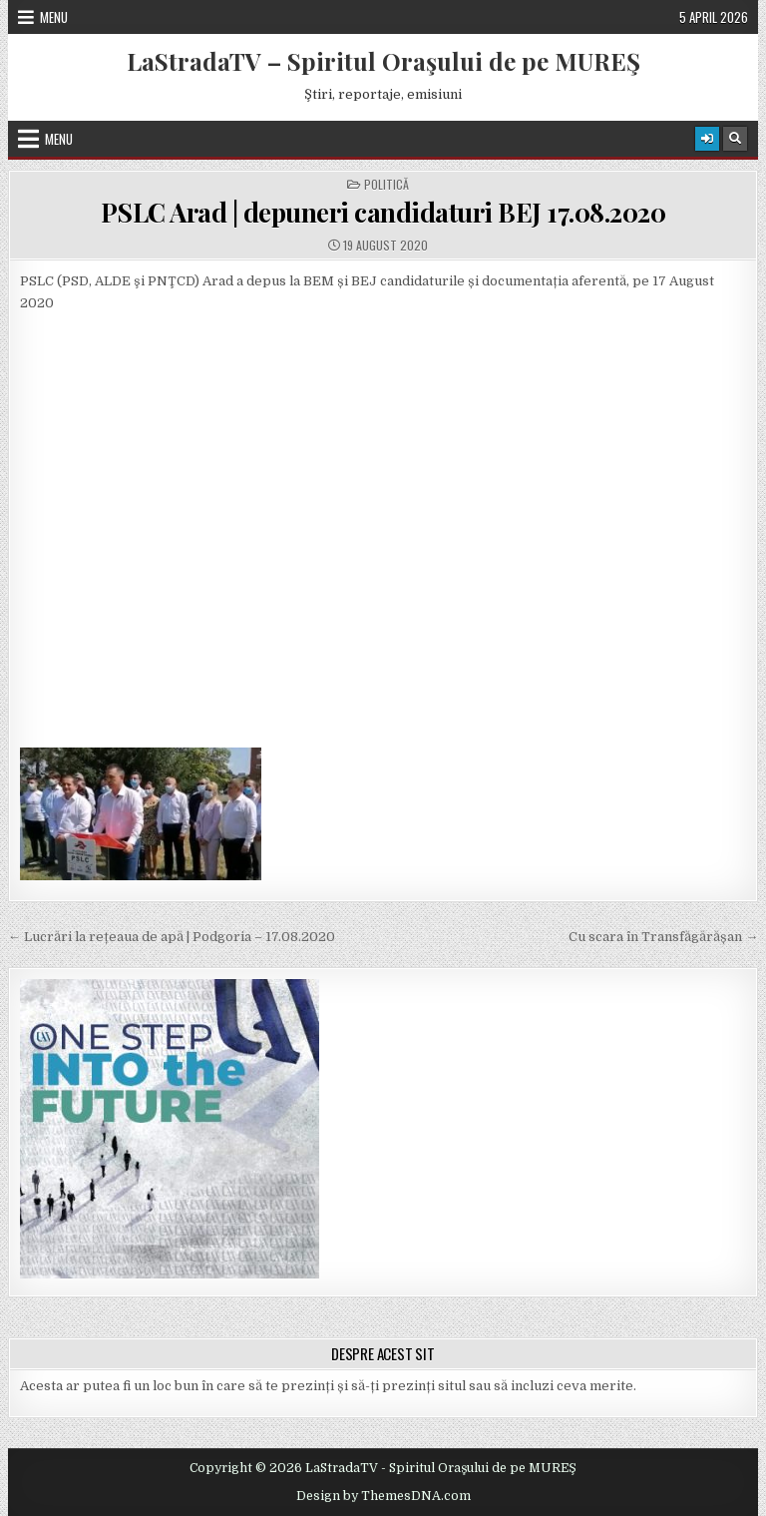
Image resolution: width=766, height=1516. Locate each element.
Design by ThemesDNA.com (383, 1496)
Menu (54, 17)
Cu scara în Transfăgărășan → (663, 936)
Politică (386, 185)
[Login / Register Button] (707, 139)
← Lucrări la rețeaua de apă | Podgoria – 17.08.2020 (171, 936)
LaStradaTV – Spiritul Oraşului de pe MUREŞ (383, 61)
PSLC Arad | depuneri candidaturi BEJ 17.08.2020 (383, 212)
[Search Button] (735, 139)
